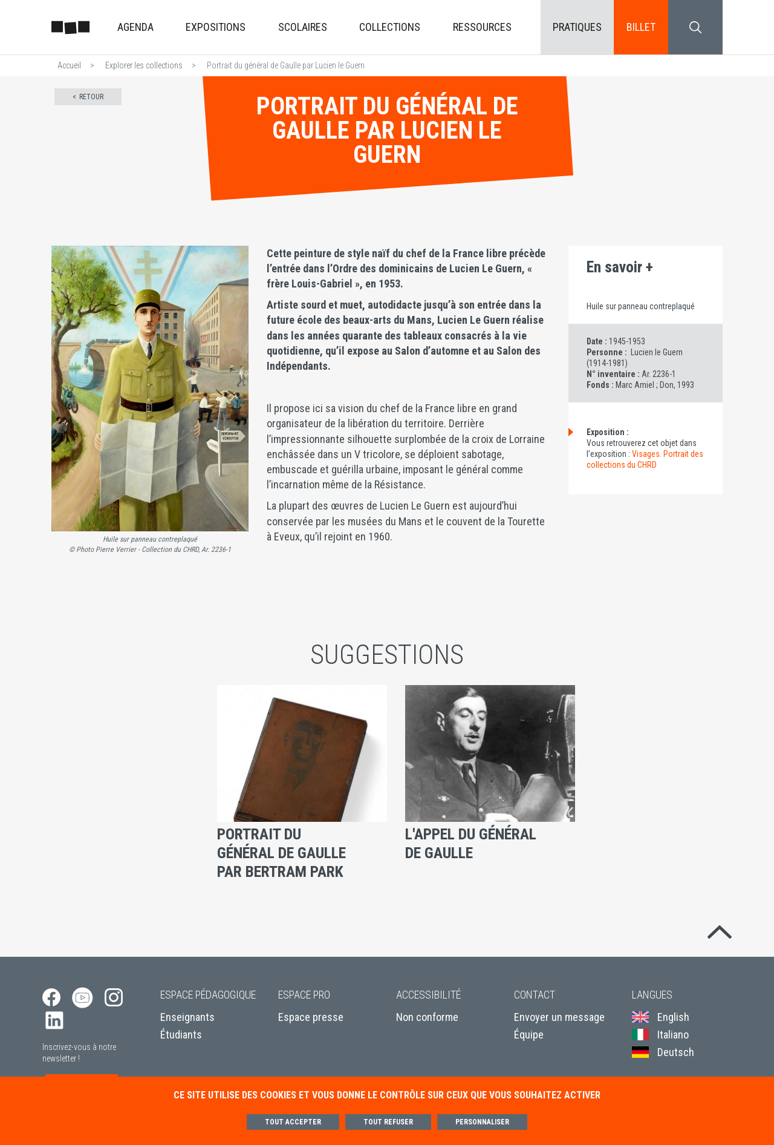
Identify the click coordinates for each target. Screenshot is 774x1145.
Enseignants (187, 1017)
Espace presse (310, 1017)
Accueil (69, 65)
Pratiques (577, 27)
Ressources (482, 27)
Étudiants (181, 1035)
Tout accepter (293, 1122)
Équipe (529, 1035)
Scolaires (302, 27)
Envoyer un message (559, 1017)
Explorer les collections (144, 65)
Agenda (135, 27)
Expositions (216, 27)
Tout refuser (388, 1122)
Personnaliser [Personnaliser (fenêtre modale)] (482, 1122)
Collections (389, 27)
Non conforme (427, 1017)
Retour (91, 97)
